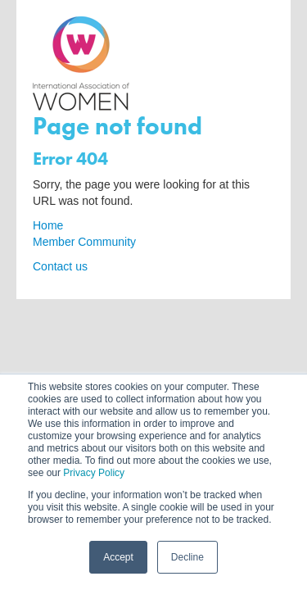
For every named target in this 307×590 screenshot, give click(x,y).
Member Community (84, 241)
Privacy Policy (93, 473)
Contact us (60, 266)
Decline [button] (187, 557)
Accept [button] (118, 557)
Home (48, 225)
